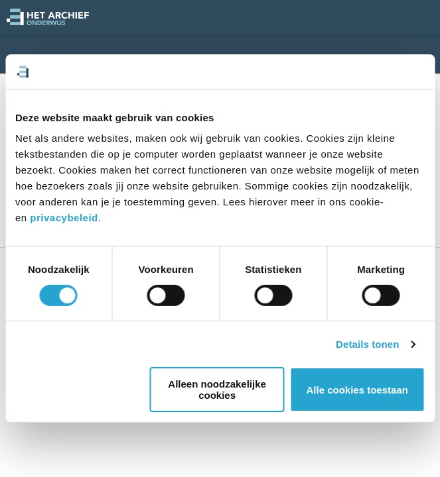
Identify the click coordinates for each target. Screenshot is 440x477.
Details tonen (367, 344)
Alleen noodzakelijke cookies (218, 389)
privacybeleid (64, 217)
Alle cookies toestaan (356, 390)
